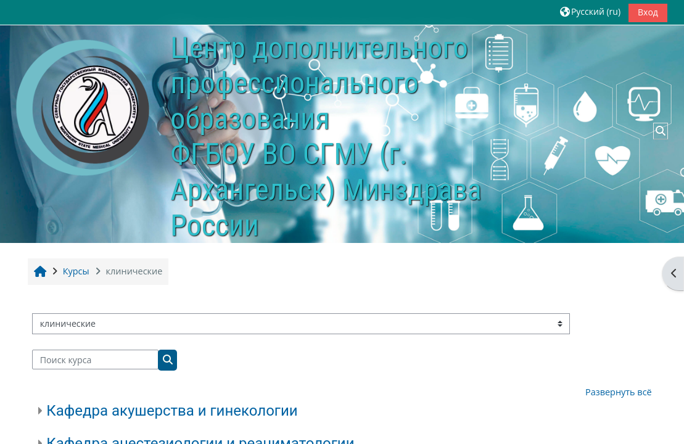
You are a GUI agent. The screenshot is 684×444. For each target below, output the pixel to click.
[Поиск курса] (95, 359)
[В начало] (84, 109)
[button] (590, 12)
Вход (648, 12)
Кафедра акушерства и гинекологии (171, 410)
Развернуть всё (618, 392)
